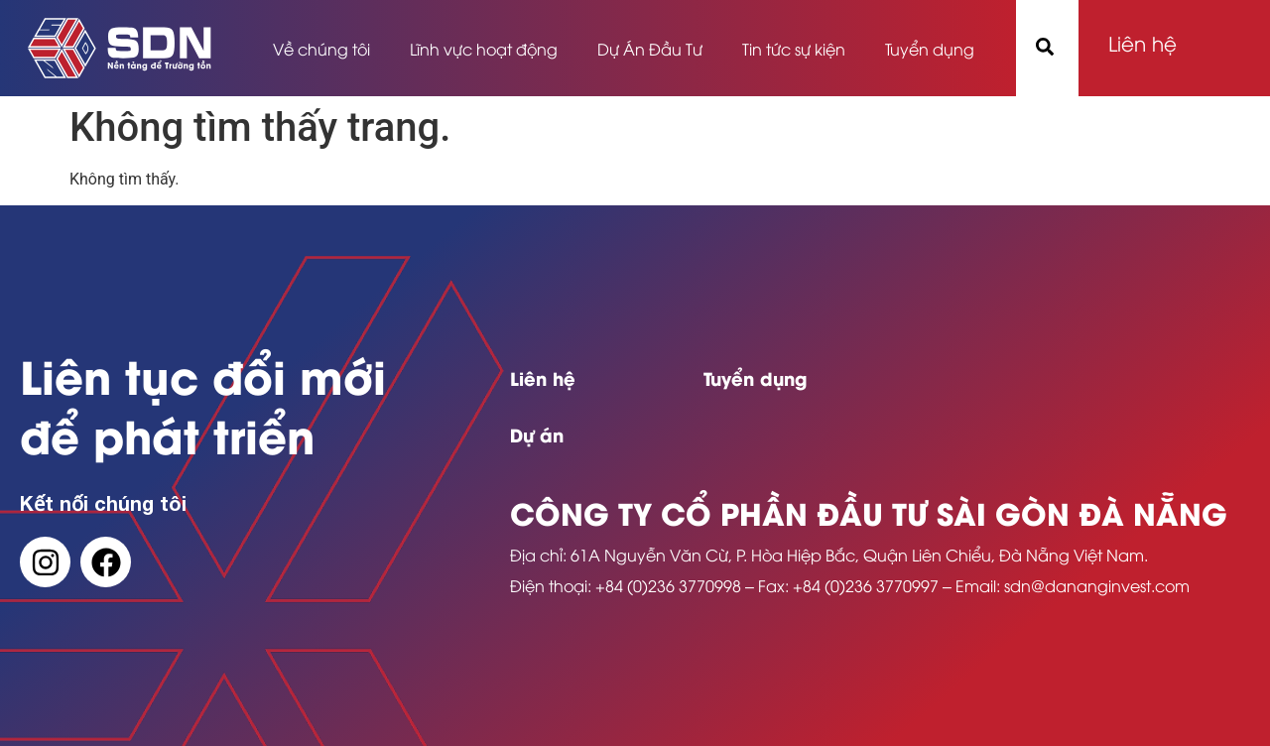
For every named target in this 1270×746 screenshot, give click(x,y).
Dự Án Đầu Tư (649, 49)
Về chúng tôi (321, 49)
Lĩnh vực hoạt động (484, 49)
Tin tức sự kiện (793, 49)
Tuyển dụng (929, 49)
